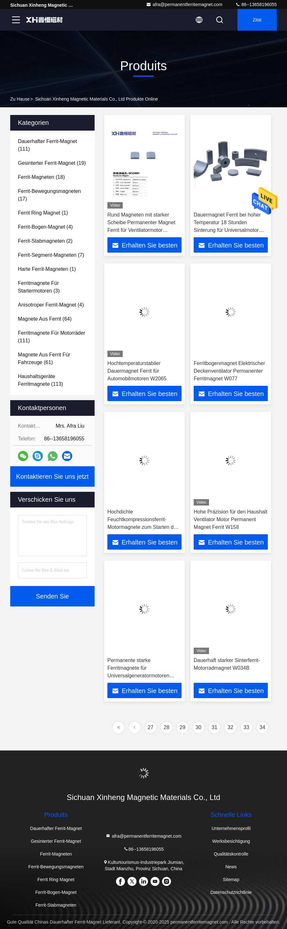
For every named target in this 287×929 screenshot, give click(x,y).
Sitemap (231, 879)
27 (150, 727)
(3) (39, 286)
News (231, 866)
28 (166, 727)
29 (182, 727)
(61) (44, 358)
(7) (51, 255)
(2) (45, 241)
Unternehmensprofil (231, 828)
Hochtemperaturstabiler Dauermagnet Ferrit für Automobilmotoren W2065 (137, 371)
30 (198, 727)
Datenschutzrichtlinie (231, 892)
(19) (52, 163)
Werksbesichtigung (231, 841)
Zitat (257, 19)
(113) (40, 380)
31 (214, 727)
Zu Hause (20, 99)
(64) (45, 319)
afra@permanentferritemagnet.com (184, 4)
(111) (47, 145)
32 (230, 727)
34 (262, 727)
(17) (49, 195)
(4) (45, 227)
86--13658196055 (256, 4)
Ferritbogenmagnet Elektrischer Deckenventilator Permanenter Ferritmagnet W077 (229, 371)
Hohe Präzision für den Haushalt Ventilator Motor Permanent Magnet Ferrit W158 (230, 519)
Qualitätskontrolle (231, 854)
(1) (43, 213)
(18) (41, 177)
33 (246, 727)
